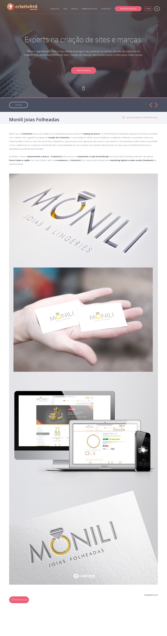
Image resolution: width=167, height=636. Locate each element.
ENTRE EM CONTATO (128, 8)
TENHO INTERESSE (83, 70)
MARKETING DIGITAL (89, 9)
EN (157, 9)
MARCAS (74, 9)
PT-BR (148, 9)
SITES (65, 9)
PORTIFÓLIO (106, 9)
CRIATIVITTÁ (54, 9)
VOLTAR (18, 105)
